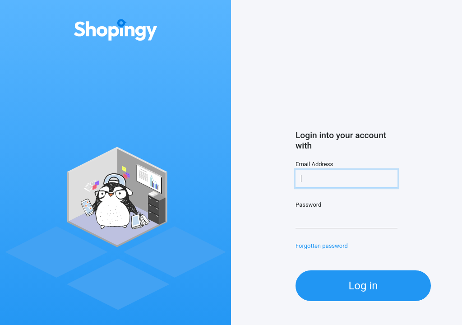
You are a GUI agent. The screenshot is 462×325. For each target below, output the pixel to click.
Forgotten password (322, 245)
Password (308, 205)
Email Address (314, 164)
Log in (363, 285)
